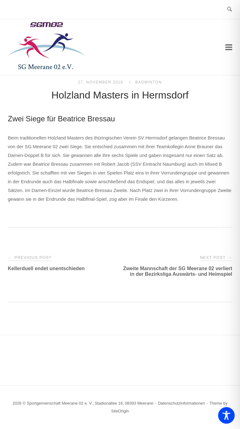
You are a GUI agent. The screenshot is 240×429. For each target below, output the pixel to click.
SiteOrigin (120, 411)
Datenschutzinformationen (181, 403)
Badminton (148, 82)
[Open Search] (229, 9)
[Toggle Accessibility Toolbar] (226, 415)
